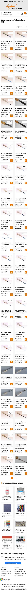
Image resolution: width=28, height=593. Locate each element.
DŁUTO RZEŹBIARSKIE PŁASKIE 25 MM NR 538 (21, 109)
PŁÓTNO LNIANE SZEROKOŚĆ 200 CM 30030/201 (7, 515)
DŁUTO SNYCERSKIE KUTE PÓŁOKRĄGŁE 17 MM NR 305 (6, 266)
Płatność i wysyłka (19, 569)
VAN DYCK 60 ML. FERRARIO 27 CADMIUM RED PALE (7, 546)
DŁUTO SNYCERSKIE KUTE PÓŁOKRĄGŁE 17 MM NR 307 (21, 243)
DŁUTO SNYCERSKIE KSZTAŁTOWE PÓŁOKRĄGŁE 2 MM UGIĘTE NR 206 (6, 355)
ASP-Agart (17, 567)
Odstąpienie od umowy (20, 571)
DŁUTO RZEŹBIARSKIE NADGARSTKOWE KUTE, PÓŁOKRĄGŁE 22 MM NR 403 (21, 42)
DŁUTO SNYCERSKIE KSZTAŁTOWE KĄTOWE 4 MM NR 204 (21, 355)
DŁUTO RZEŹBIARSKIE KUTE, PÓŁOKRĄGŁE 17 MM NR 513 (6, 378)
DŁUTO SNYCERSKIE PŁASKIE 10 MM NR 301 (21, 64)
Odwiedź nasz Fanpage (11, 563)
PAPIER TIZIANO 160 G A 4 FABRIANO (7, 530)
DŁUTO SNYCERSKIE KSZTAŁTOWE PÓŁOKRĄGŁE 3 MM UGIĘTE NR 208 (20, 333)
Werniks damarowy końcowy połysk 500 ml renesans (6, 498)
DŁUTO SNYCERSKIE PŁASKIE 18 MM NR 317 (21, 132)
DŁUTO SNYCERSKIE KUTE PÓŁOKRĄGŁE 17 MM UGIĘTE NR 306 (21, 288)
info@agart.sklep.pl (7, 14)
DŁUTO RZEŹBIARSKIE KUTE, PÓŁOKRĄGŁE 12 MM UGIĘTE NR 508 (6, 199)
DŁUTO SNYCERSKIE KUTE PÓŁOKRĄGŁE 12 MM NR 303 (21, 311)
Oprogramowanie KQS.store (8, 589)
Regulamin (3, 569)
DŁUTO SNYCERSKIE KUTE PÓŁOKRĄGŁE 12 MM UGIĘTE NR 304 (6, 311)
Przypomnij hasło (19, 575)
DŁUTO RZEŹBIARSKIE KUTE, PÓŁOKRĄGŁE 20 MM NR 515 (6, 445)
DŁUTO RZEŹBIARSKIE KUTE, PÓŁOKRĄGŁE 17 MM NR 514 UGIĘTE (21, 378)
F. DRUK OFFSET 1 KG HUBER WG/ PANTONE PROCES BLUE (20, 498)
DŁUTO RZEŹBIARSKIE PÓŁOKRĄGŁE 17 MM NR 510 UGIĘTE (6, 109)
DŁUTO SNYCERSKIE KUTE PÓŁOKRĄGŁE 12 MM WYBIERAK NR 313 (6, 243)
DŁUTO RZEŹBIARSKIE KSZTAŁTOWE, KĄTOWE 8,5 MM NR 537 (6, 422)
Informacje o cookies (6, 573)
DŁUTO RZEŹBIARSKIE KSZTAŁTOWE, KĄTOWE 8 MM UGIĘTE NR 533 (21, 154)
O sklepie (3, 567)
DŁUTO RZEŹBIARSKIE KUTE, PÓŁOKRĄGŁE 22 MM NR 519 (21, 445)
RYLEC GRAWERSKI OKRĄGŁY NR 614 (19, 467)
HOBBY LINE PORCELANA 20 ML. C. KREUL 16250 (20, 546)
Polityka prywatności (6, 571)
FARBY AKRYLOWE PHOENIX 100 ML (19, 514)
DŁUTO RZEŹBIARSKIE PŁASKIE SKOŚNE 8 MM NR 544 (6, 176)
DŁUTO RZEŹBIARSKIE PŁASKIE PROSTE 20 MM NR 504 (7, 87)
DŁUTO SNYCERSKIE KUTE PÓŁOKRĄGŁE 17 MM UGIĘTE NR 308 (6, 288)
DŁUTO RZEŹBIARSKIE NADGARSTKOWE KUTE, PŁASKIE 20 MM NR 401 (6, 42)
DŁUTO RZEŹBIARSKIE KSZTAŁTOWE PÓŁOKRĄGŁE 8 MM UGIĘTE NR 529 (20, 221)
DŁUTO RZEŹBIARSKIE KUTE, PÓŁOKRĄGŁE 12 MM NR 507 (21, 199)
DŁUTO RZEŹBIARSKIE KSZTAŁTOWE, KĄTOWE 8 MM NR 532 (21, 422)
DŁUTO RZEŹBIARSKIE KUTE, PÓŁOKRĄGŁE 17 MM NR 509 (6, 467)
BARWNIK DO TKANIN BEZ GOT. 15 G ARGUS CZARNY (20, 531)
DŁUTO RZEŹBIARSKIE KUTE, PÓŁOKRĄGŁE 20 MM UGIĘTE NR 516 (6, 154)
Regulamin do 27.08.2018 (21, 573)
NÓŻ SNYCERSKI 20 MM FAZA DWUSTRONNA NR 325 (6, 132)
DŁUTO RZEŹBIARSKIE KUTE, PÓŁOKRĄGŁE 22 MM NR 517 (6, 400)
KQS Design (24, 589)
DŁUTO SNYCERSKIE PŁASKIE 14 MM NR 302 (6, 64)
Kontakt (3, 575)
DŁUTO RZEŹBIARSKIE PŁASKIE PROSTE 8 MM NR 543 (20, 176)
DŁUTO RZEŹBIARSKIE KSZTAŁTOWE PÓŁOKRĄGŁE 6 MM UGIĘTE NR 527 (6, 221)
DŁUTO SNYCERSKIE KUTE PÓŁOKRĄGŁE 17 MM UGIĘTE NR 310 (21, 266)
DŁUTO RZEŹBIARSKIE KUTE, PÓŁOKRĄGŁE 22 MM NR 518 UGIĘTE (21, 400)
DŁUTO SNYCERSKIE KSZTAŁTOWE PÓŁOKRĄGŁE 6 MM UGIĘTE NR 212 (6, 333)
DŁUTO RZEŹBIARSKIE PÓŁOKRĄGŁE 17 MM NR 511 (20, 87)
